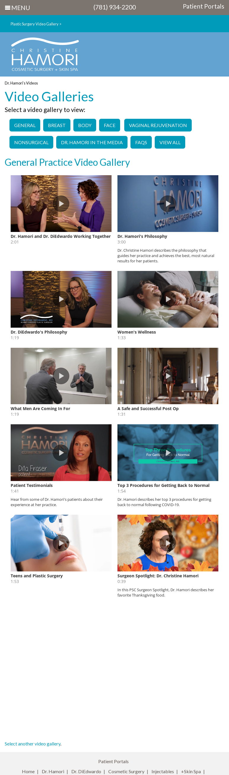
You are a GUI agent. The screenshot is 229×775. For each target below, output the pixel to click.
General (25, 125)
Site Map (144, 714)
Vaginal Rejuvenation (158, 125)
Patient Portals (203, 6)
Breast (57, 125)
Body (84, 125)
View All (169, 142)
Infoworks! (151, 763)
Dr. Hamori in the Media (92, 142)
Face (109, 125)
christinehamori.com (103, 682)
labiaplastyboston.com (164, 682)
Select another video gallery (32, 608)
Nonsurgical (31, 142)
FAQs (141, 142)
